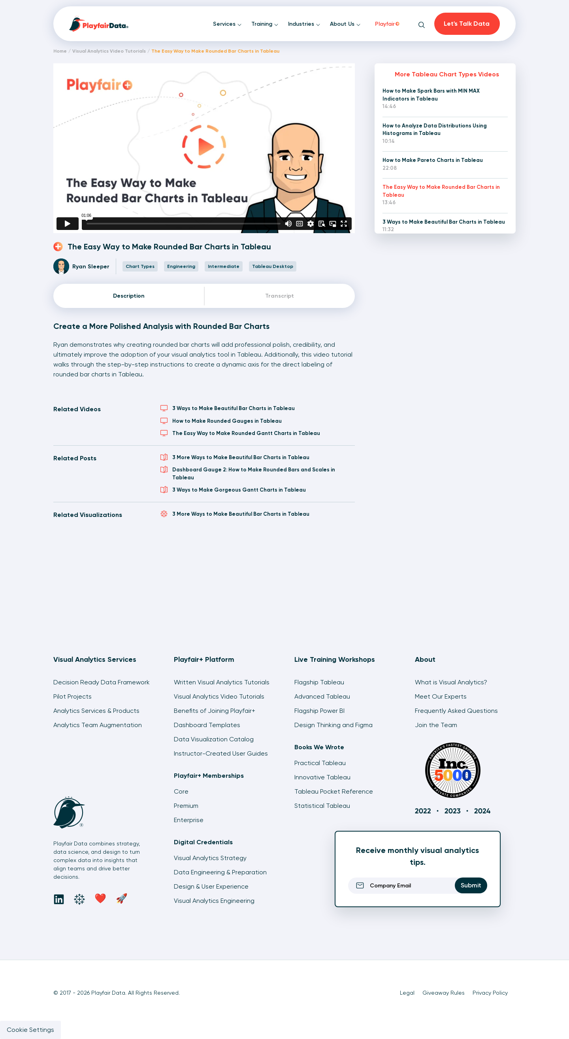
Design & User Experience (211, 886)
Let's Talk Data (467, 23)
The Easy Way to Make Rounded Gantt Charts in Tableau (240, 433)
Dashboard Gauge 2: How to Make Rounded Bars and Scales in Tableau (247, 473)
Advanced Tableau (322, 696)
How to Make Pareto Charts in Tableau (432, 160)
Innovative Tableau (322, 777)
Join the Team (436, 725)
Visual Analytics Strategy (210, 858)
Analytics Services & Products (96, 710)
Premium (186, 805)
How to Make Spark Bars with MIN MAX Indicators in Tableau (431, 95)
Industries (304, 24)
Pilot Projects (72, 696)
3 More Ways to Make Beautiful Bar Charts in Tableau (234, 457)
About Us (345, 24)
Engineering (181, 266)
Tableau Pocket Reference (333, 791)
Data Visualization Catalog (214, 739)
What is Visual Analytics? (451, 682)
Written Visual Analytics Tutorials (221, 682)
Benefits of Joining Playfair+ (214, 710)
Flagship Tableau (319, 682)
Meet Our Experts (441, 696)
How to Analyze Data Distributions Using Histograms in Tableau (434, 130)
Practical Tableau (320, 763)
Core (181, 791)
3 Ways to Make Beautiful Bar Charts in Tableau (227, 408)
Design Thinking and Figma (333, 725)
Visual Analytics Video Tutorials (109, 51)
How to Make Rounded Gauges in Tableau (221, 420)
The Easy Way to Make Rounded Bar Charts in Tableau (441, 191)
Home (60, 51)
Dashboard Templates (207, 725)
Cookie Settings (30, 1029)
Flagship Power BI (319, 710)
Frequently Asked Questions (456, 710)
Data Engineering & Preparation (220, 872)
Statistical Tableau (322, 805)
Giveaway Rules (443, 993)
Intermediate (223, 266)
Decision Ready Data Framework (101, 682)
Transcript (279, 296)
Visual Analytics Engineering (214, 900)
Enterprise (188, 820)
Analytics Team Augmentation (97, 725)
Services (227, 24)
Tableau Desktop (272, 266)
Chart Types (140, 266)
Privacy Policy (490, 993)
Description (129, 296)
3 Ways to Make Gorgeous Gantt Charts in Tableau (233, 489)
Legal (407, 993)
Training (265, 24)
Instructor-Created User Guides (221, 753)
